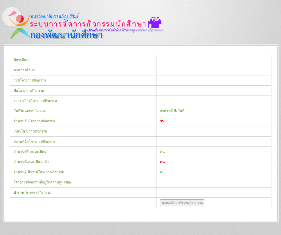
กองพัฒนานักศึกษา (83, 23)
